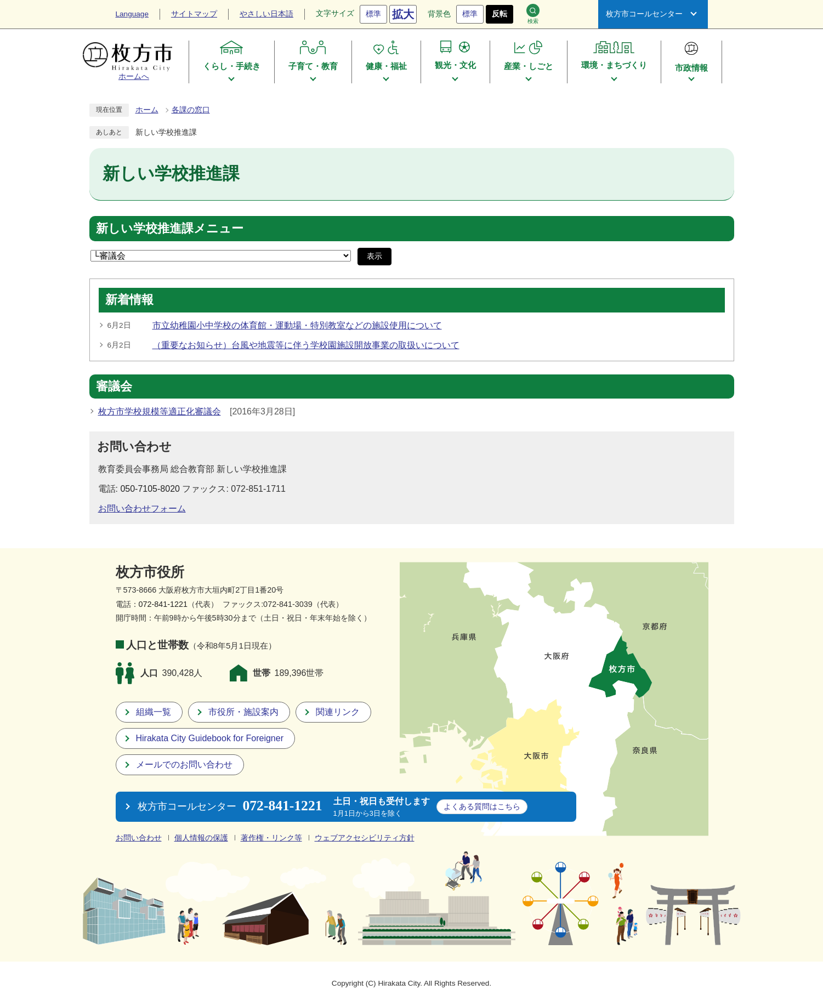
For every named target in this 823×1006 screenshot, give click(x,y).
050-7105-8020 (150, 488)
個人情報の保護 (201, 838)
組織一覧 (153, 712)
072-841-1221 (163, 604)
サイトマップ (194, 14)
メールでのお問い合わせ (184, 764)
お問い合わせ (139, 838)
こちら (482, 806)
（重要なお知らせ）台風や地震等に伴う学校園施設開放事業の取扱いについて (305, 345)
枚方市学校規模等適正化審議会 (159, 411)
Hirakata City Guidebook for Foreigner (209, 738)
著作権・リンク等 (271, 838)
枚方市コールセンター (644, 14)
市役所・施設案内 (243, 712)
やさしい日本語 (266, 14)
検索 (533, 14)
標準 (373, 14)
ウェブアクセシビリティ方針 (365, 838)
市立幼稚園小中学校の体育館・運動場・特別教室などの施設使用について (297, 325)
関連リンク (338, 712)
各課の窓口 (191, 110)
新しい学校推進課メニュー (169, 228)
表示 (374, 256)
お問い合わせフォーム (142, 508)
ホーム (146, 110)
